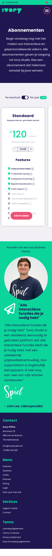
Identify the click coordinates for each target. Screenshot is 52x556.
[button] (47, 10)
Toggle (25, 97)
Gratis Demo (21, 215)
